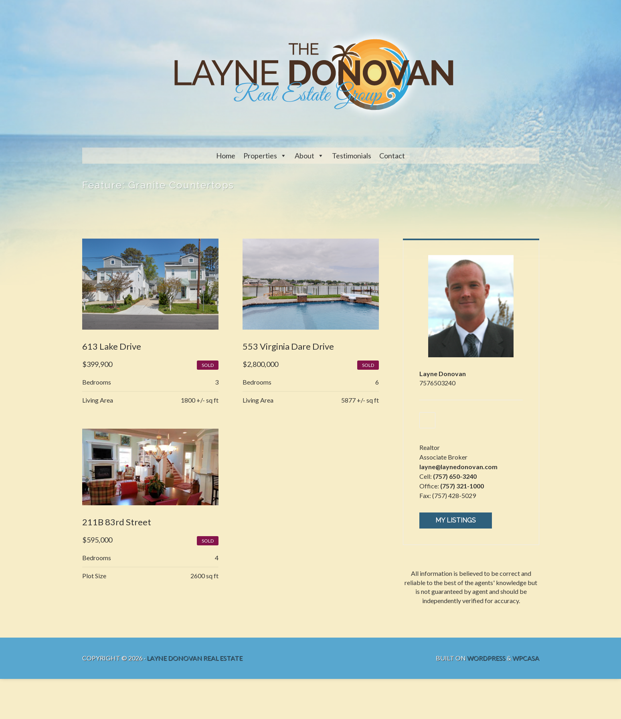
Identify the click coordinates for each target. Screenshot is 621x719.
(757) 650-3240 (455, 476)
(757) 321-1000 (462, 486)
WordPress (486, 658)
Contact (392, 155)
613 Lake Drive (111, 346)
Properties (260, 155)
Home (225, 155)
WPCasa (525, 658)
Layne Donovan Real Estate (195, 658)
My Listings (455, 520)
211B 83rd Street (116, 521)
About (304, 155)
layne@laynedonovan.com (458, 466)
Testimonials (351, 155)
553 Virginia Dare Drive (288, 346)
